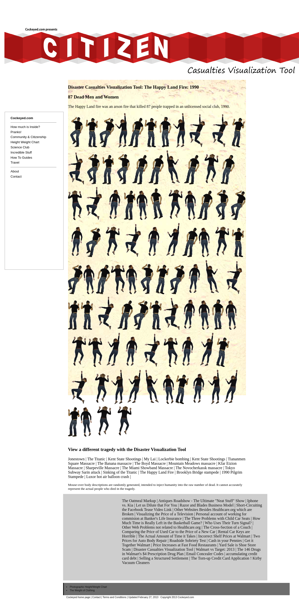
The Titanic (96, 459)
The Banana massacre (114, 463)
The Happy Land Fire (157, 472)
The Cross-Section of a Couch (227, 527)
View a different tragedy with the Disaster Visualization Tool (127, 449)
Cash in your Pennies (225, 540)
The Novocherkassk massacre (199, 468)
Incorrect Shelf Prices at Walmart (224, 536)
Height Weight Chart (25, 142)
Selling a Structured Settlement (163, 558)
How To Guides (21, 157)
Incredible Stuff (21, 152)
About (15, 171)
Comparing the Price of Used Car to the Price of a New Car (168, 532)
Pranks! (16, 132)
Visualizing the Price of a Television (164, 514)
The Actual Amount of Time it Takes (166, 536)
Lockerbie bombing (173, 459)
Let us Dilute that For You (156, 505)
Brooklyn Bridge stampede (198, 472)
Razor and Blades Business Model (207, 505)
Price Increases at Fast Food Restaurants (184, 545)
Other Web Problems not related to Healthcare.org (161, 527)
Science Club (20, 147)
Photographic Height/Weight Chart (88, 587)
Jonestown (76, 459)
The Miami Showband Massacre (147, 468)
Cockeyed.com (22, 118)
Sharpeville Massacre (102, 468)
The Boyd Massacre (150, 463)
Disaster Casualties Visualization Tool (163, 549)
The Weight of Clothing (82, 590)
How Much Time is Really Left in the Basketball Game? (191, 520)
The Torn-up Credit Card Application (220, 558)
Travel (15, 162)
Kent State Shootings (124, 459)
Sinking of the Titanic (120, 472)
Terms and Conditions (114, 597)
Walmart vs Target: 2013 (215, 549)
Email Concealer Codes (204, 554)
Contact (16, 176)
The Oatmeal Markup (139, 501)
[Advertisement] (121, 15)
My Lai (150, 459)
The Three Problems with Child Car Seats (217, 518)
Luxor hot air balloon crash (107, 477)
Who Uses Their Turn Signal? (228, 523)
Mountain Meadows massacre (191, 463)
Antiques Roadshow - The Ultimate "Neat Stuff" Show (201, 501)
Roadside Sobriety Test (187, 540)
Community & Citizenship (28, 137)
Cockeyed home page (78, 597)
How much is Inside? (25, 127)
